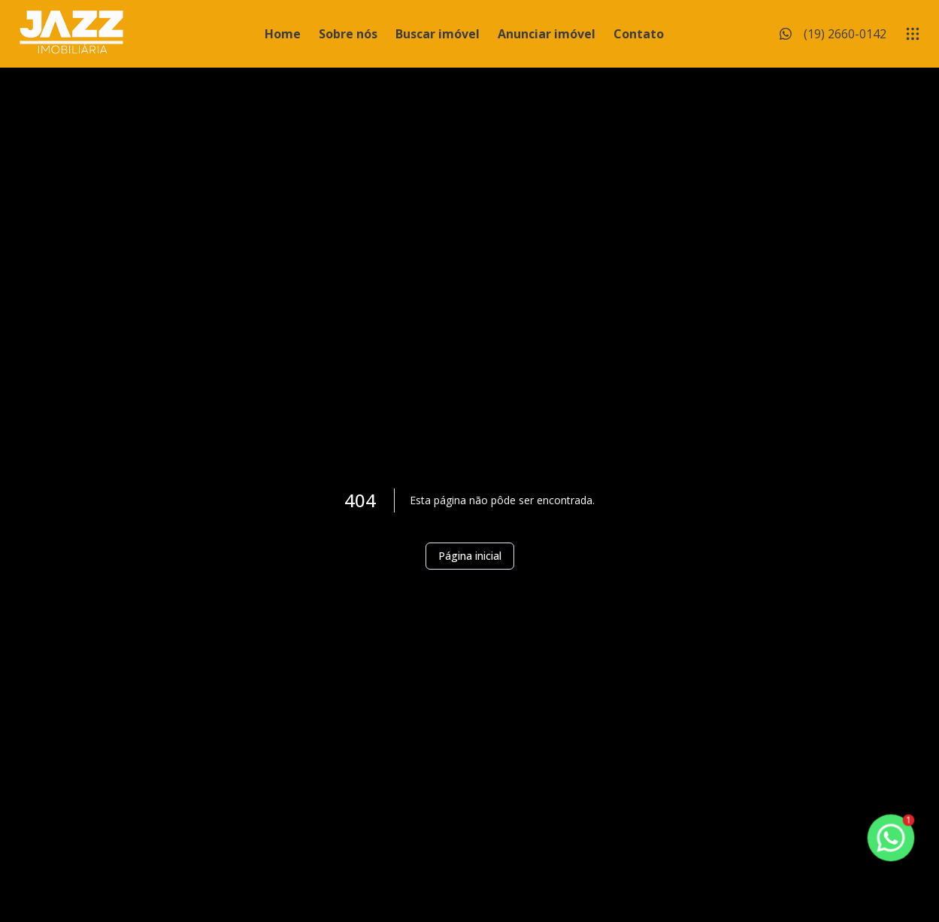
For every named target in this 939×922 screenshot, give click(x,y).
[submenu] (912, 34)
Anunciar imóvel (546, 34)
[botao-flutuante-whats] (891, 838)
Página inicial (469, 556)
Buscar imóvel (437, 34)
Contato (638, 34)
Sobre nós (348, 34)
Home (283, 34)
